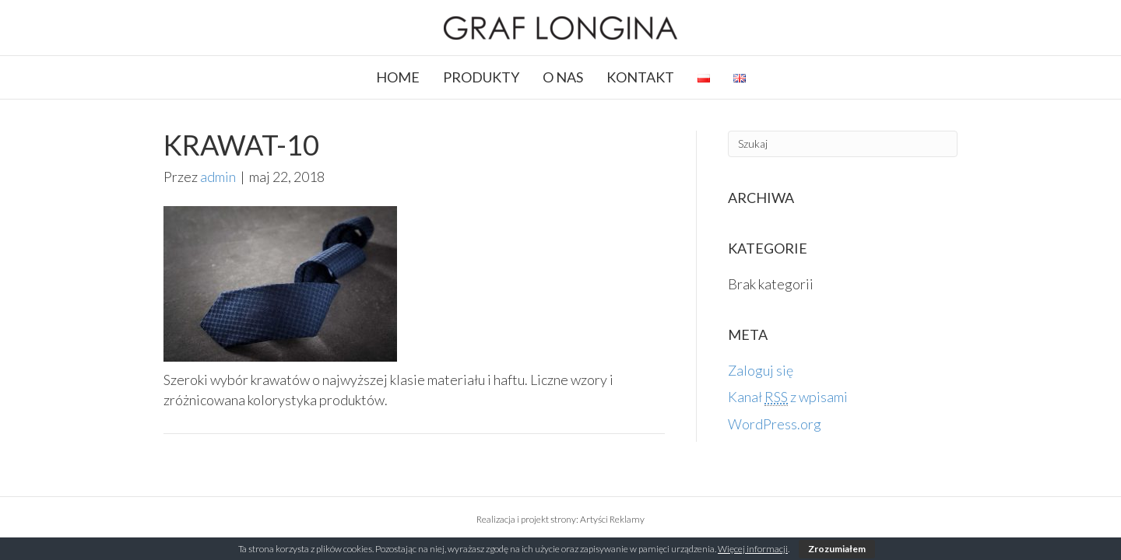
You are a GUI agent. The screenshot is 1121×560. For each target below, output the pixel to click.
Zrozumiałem (837, 549)
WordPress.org (774, 423)
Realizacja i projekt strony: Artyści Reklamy (560, 519)
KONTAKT (640, 77)
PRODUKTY (481, 77)
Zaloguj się (760, 370)
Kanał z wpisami (788, 397)
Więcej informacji (753, 549)
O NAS (563, 77)
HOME (398, 77)
